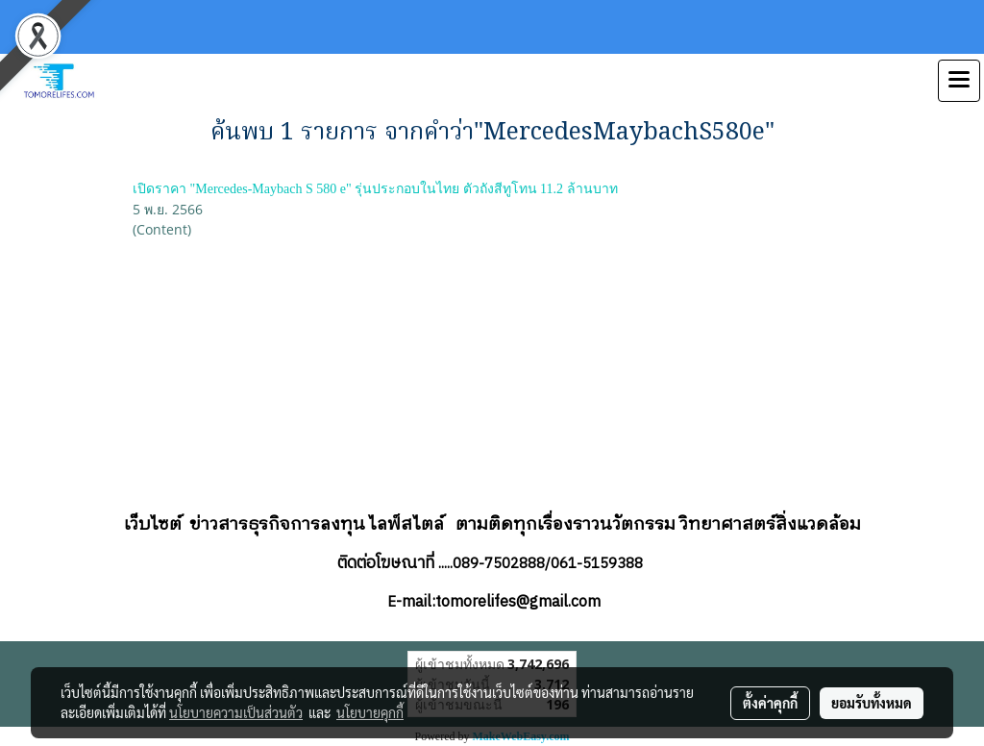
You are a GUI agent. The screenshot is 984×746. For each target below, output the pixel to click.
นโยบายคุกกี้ (370, 712)
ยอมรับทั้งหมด (871, 702)
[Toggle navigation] (959, 81)
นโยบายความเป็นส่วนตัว (236, 712)
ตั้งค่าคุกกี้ (770, 702)
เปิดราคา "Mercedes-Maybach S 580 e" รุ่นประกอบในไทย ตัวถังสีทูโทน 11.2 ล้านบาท (375, 189)
